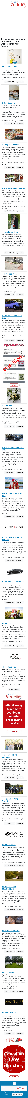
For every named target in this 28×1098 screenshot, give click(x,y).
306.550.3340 (10, 294)
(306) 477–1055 (10, 991)
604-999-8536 (10, 646)
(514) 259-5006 (15, 689)
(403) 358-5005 (11, 909)
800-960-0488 (10, 340)
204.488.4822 (10, 778)
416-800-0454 (10, 823)
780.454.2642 (10, 167)
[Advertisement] (14, 23)
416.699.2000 (10, 602)
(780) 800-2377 (11, 865)
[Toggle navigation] (3, 4)
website (20, 82)
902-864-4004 (10, 472)
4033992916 (10, 560)
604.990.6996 (10, 211)
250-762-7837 (10, 426)
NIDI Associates (17, 1094)
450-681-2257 (10, 1033)
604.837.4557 (10, 516)
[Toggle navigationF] (4, 1088)
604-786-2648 (10, 253)
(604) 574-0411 (11, 124)
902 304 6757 (10, 82)
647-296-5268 (10, 951)
